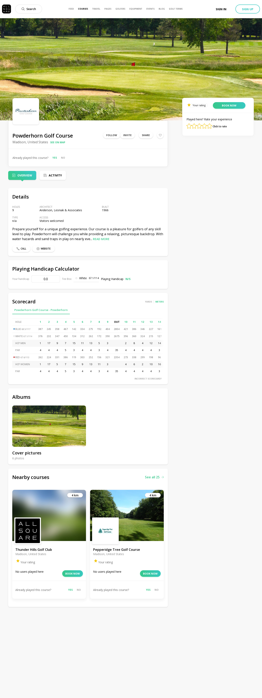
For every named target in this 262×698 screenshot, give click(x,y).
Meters (159, 301)
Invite (127, 135)
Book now (72, 573)
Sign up (247, 9)
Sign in (221, 9)
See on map (57, 142)
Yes (54, 157)
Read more (101, 239)
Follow (111, 135)
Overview (24, 175)
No (63, 157)
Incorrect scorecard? (148, 378)
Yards (148, 301)
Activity (55, 175)
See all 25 (154, 477)
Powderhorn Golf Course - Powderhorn (41, 310)
